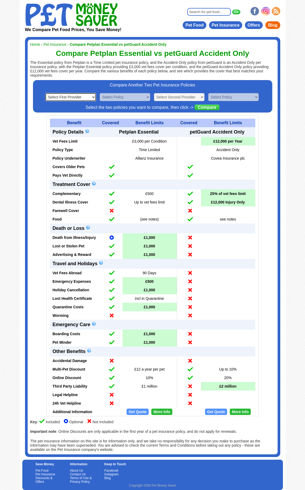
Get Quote (138, 412)
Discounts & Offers (44, 480)
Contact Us (78, 474)
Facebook (111, 470)
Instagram (111, 474)
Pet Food (194, 25)
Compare (207, 107)
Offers (254, 25)
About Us (76, 470)
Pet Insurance (226, 25)
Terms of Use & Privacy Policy (81, 480)
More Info (161, 412)
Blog (273, 25)
